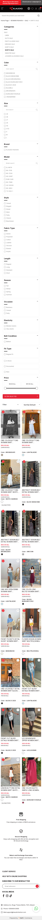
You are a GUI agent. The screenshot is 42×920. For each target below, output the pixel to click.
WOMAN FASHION (17, 20)
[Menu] (2, 9)
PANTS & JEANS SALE (12, 41)
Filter (10, 405)
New (6, 372)
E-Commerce (27, 918)
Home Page (5, 20)
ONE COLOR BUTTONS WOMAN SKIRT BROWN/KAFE (9, 441)
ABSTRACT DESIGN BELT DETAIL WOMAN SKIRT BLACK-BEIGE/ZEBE (31, 491)
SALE (26, 20)
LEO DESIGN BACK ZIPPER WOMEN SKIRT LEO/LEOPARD (30, 739)
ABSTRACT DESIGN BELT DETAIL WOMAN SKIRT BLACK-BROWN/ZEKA (10, 541)
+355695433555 (13, 908)
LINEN (7, 35)
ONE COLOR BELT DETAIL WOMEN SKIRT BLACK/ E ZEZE (10, 690)
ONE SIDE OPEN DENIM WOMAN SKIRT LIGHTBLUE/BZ (9, 590)
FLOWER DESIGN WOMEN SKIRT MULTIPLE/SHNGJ (31, 640)
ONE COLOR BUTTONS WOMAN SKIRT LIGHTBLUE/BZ (30, 441)
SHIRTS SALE (9, 47)
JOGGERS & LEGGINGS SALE (14, 56)
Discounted (9, 366)
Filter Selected (21, 396)
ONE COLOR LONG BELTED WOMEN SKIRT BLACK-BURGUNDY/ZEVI (31, 590)
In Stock (8, 361)
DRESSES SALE (10, 44)
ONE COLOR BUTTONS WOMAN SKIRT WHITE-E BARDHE (10, 491)
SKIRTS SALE (9, 50)
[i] (7, 896)
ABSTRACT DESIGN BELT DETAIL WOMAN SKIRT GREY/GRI (31, 541)
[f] (4, 896)
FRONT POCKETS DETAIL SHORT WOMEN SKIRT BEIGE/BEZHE (10, 640)
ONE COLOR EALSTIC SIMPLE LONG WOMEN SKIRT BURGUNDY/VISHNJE (30, 789)
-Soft (20, 918)
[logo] (16, 8)
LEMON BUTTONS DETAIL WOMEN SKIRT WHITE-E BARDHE (10, 789)
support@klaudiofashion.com (16, 912)
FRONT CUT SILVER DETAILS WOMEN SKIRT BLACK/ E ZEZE (10, 739)
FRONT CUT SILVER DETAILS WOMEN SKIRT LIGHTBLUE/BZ (31, 690)
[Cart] (39, 8)
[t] (11, 896)
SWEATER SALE (10, 53)
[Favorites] (32, 8)
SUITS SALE (9, 38)
